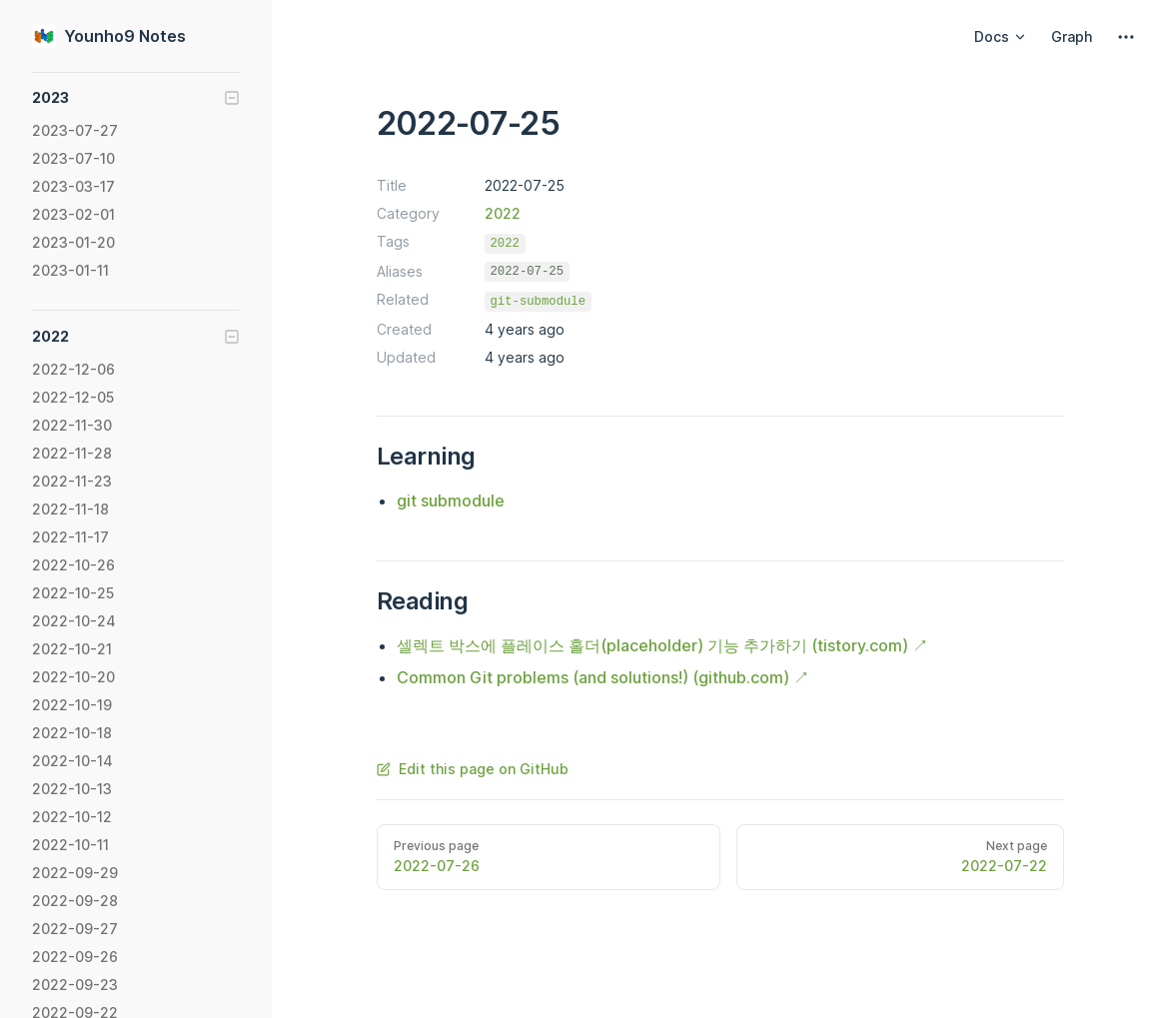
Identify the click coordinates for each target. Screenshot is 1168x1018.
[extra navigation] (1126, 37)
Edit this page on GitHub (473, 768)
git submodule (451, 500)
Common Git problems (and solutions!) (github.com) (593, 677)
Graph (1071, 36)
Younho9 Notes (109, 36)
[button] (136, 98)
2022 (503, 213)
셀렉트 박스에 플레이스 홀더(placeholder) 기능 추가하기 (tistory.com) (652, 645)
